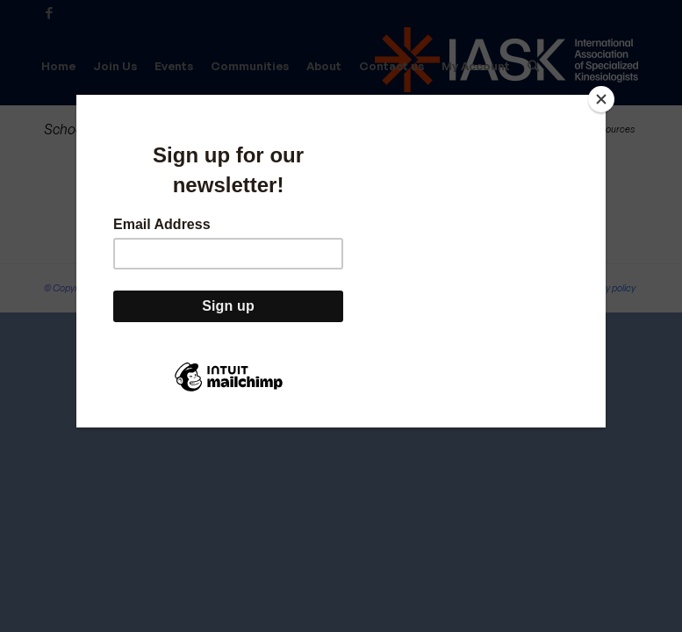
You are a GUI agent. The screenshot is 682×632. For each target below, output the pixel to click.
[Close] (601, 99)
